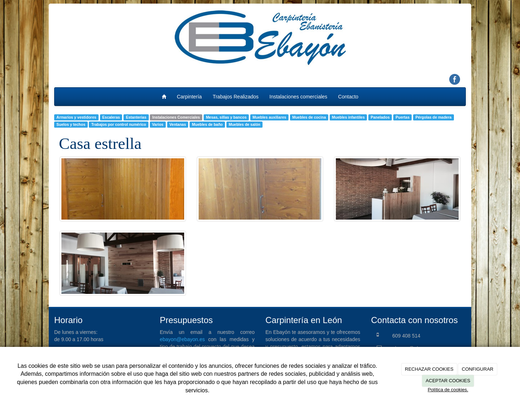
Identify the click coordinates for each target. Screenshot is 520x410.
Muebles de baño (207, 124)
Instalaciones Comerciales (176, 117)
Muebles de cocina (309, 117)
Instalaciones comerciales (298, 97)
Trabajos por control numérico (118, 124)
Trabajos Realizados (236, 97)
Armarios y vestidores (76, 117)
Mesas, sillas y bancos (226, 117)
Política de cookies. (448, 389)
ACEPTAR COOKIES (448, 380)
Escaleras (111, 117)
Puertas (403, 117)
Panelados (380, 117)
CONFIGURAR (477, 369)
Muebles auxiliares (269, 117)
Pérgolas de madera (434, 117)
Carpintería (189, 97)
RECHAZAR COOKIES (429, 369)
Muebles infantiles (348, 117)
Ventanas (177, 124)
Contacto (348, 97)
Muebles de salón (244, 124)
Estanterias (136, 117)
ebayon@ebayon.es (182, 339)
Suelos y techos (70, 124)
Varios (158, 124)
